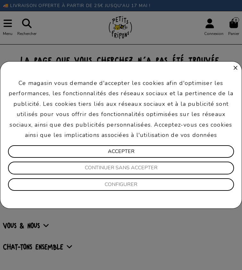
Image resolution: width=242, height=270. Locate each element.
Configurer (121, 184)
